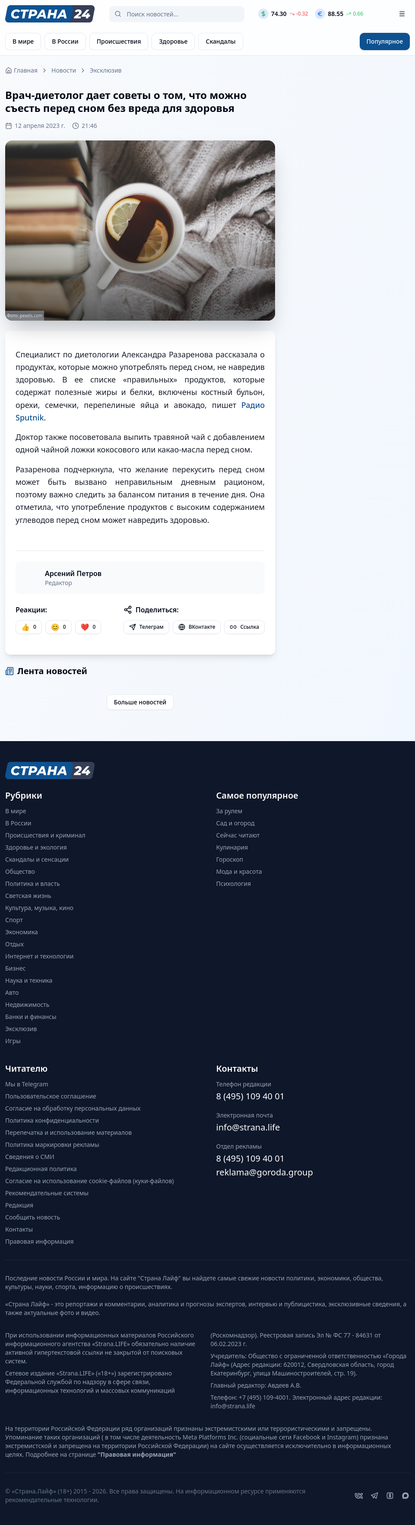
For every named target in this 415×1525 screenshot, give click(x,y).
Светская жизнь (28, 895)
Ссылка (244, 626)
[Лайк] (88, 627)
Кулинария (232, 847)
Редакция (19, 1205)
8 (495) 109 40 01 (250, 1096)
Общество (20, 871)
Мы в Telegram (26, 1084)
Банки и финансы (31, 1016)
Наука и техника (28, 980)
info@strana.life (248, 1127)
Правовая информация (39, 1241)
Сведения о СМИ (29, 1157)
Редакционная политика (41, 1169)
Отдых (14, 944)
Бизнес (15, 968)
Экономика (21, 932)
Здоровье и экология (36, 847)
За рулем (229, 811)
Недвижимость (27, 1004)
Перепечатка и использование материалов (68, 1132)
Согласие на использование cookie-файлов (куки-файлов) (89, 1181)
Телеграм (146, 626)
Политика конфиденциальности (52, 1120)
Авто (12, 992)
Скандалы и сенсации (37, 859)
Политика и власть (32, 883)
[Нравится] (29, 627)
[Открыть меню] (402, 14)
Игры (13, 1041)
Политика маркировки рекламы (52, 1144)
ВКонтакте (196, 626)
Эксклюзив (105, 70)
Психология (233, 883)
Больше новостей (140, 702)
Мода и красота (239, 871)
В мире (15, 811)
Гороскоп (230, 859)
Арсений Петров (73, 573)
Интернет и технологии (39, 956)
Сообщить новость (32, 1217)
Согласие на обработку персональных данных (72, 1108)
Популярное (385, 41)
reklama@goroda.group (264, 1172)
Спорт (14, 920)
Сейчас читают (238, 835)
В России (18, 823)
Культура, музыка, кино (39, 908)
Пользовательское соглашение (50, 1096)
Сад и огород (235, 823)
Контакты (19, 1229)
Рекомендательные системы (47, 1193)
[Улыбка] (58, 627)
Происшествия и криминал (45, 835)
